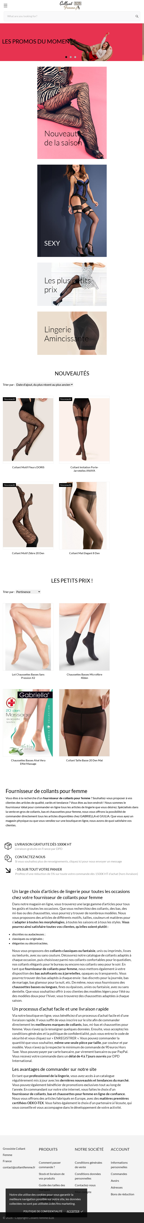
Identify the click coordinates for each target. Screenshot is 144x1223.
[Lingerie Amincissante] (72, 333)
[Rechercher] (137, 16)
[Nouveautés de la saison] (72, 113)
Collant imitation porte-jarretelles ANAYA (84, 469)
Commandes (119, 1174)
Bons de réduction (122, 1194)
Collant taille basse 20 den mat (84, 760)
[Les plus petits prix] (72, 284)
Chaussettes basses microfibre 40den (84, 676)
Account (120, 1149)
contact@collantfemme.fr (19, 1167)
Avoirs (115, 1180)
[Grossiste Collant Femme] (72, 5)
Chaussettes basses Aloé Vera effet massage (28, 762)
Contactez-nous (85, 1185)
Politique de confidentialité (42, 1211)
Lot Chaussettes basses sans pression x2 (28, 676)
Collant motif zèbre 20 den (28, 553)
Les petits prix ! (72, 580)
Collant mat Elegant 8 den (84, 553)
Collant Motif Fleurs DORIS (28, 467)
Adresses (117, 1187)
